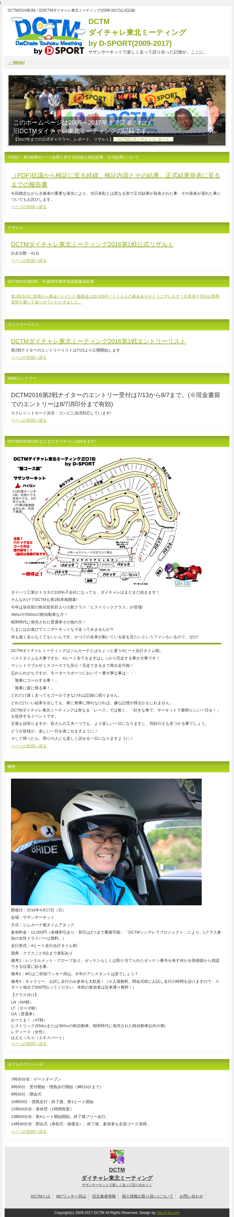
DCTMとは (40, 1196)
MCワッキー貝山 (71, 1196)
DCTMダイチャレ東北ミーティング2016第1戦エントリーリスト (98, 341)
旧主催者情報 (104, 1196)
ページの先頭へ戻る (29, 206)
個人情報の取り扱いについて (147, 1196)
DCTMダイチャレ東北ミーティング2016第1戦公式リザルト (92, 244)
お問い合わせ (191, 1196)
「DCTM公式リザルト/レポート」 (143, 139)
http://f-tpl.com (168, 1213)
